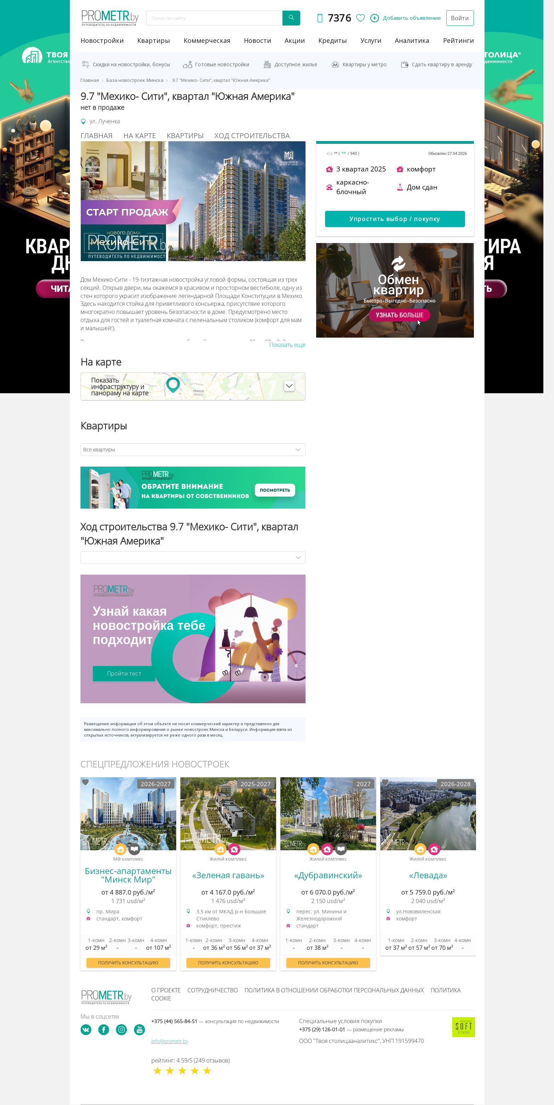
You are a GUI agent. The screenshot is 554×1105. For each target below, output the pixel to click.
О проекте (166, 990)
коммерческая (207, 40)
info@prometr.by (169, 1041)
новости (257, 40)
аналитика (412, 40)
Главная (96, 135)
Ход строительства (252, 135)
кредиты (332, 40)
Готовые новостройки (222, 64)
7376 (339, 17)
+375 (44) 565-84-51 (215, 1021)
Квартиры (153, 40)
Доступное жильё (295, 64)
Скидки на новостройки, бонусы (131, 64)
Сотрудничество (213, 990)
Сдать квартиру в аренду (442, 64)
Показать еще (287, 345)
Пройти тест (124, 673)
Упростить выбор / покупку (394, 219)
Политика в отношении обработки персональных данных (334, 990)
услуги (370, 40)
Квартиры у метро (364, 64)
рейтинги (458, 40)
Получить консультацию (128, 963)
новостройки (102, 40)
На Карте (139, 135)
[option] (128, 877)
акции (295, 40)
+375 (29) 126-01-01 (351, 1029)
